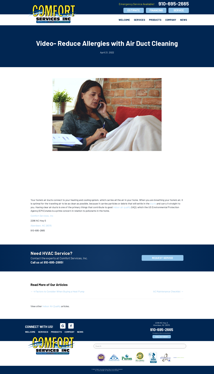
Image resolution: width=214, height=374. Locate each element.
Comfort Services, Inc (42, 215)
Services (139, 19)
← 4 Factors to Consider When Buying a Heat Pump (57, 291)
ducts (153, 203)
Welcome (124, 19)
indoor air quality (122, 207)
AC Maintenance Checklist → (168, 291)
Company (170, 19)
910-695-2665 (173, 3)
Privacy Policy (108, 369)
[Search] (140, 346)
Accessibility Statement (117, 369)
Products (155, 19)
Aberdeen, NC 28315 (41, 225)
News (183, 19)
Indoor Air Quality (51, 306)
